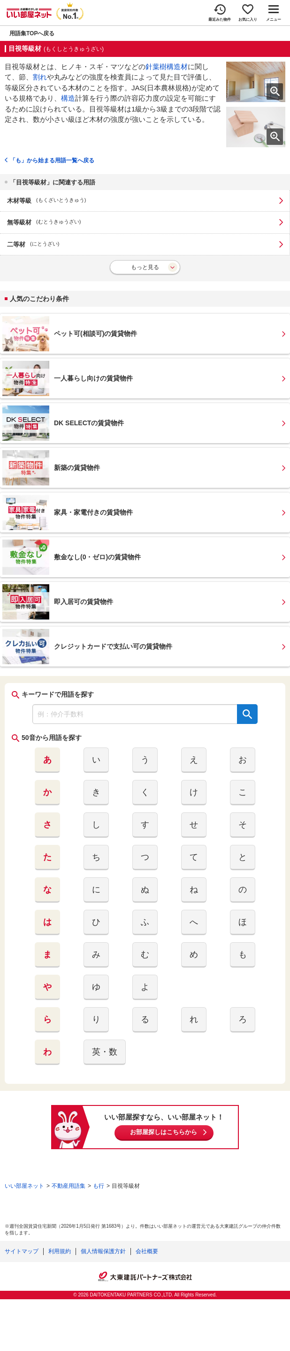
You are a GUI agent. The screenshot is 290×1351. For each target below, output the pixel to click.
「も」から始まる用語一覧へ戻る (52, 160)
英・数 (104, 1052)
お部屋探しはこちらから (163, 1132)
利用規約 (59, 1251)
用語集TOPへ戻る (31, 33)
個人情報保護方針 (103, 1251)
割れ (40, 77)
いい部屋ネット (24, 1186)
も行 (98, 1186)
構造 (68, 98)
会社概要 (147, 1251)
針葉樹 (156, 67)
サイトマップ (21, 1251)
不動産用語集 (68, 1186)
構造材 (177, 67)
